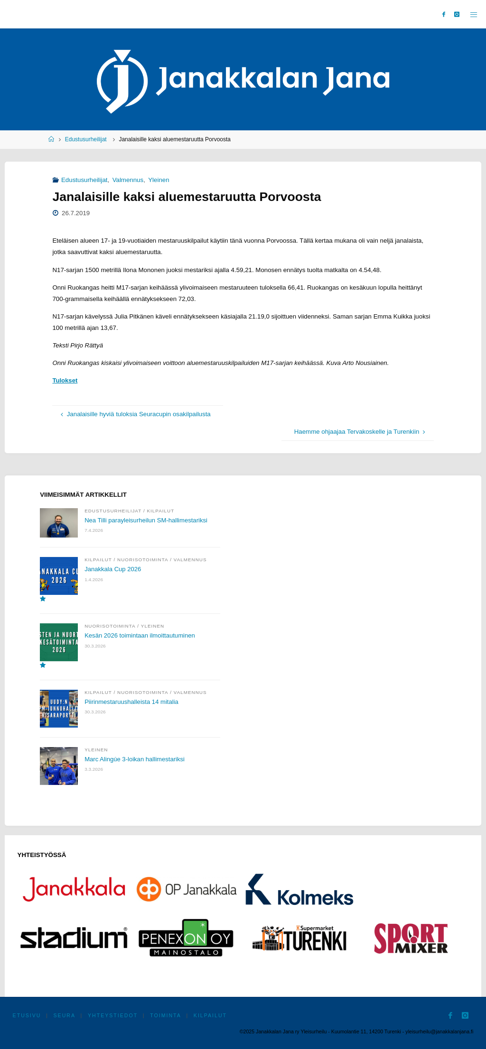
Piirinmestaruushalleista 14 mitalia (132, 701)
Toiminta (166, 1015)
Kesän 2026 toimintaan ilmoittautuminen (140, 635)
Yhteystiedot (113, 1015)
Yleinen (158, 179)
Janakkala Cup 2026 (113, 569)
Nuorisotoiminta (142, 559)
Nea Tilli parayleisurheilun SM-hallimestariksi (146, 520)
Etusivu (27, 1015)
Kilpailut (161, 510)
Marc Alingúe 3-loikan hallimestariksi (135, 759)
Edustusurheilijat (86, 139)
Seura (65, 1015)
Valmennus (128, 179)
